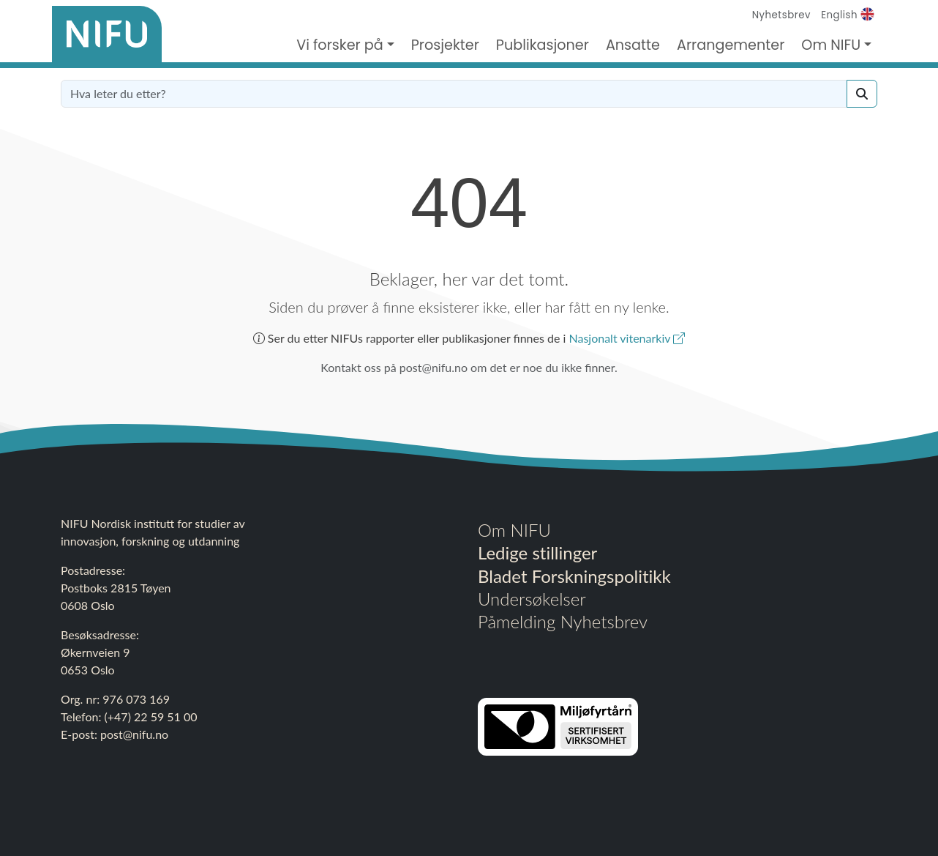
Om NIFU (514, 529)
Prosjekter (445, 45)
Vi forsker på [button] (339, 45)
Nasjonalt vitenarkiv (627, 338)
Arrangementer (730, 45)
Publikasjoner (542, 45)
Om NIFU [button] (830, 45)
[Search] (862, 94)
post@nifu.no (134, 734)
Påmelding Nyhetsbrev (563, 621)
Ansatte (633, 45)
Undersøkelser (532, 598)
